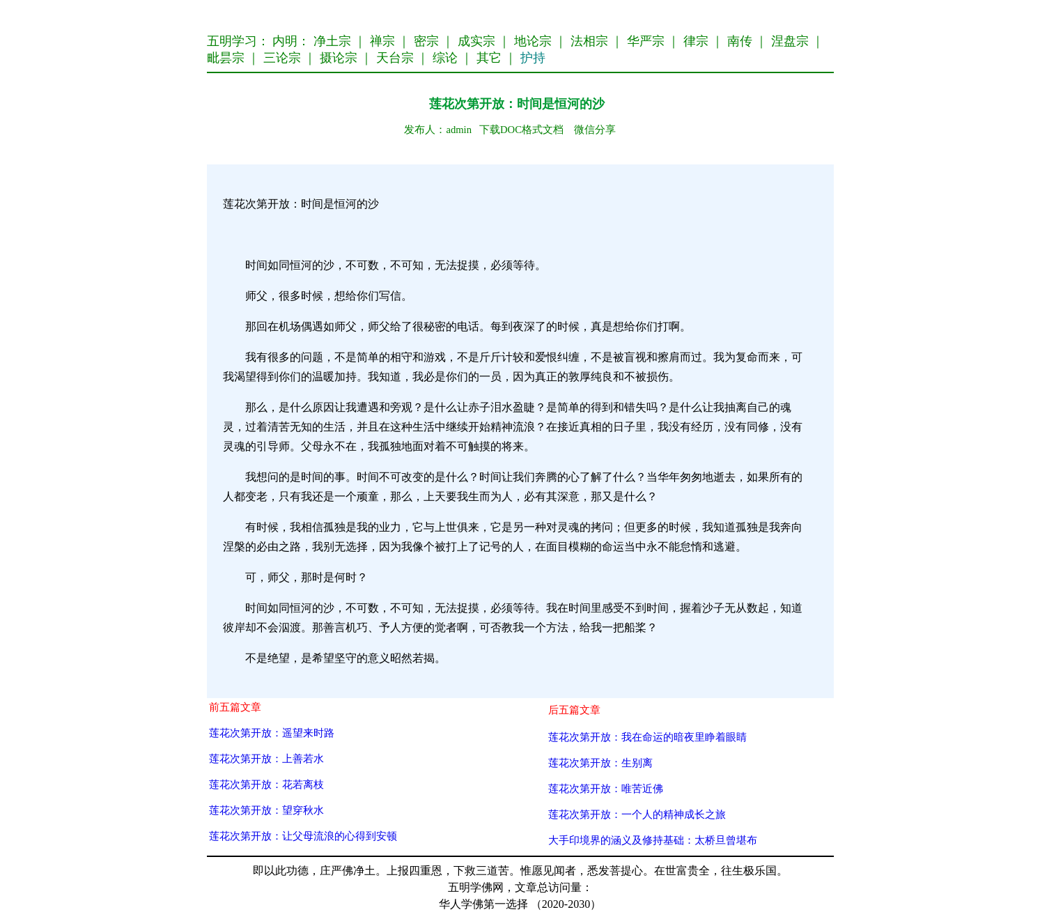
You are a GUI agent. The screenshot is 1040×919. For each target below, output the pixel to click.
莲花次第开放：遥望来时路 (271, 733)
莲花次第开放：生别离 (600, 763)
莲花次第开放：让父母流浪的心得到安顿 (303, 836)
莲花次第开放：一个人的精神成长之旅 (637, 814)
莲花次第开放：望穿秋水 (266, 810)
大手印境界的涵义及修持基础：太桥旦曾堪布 (652, 840)
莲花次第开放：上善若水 (266, 758)
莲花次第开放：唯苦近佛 (605, 788)
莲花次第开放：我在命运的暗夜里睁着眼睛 (647, 737)
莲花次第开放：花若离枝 (266, 784)
